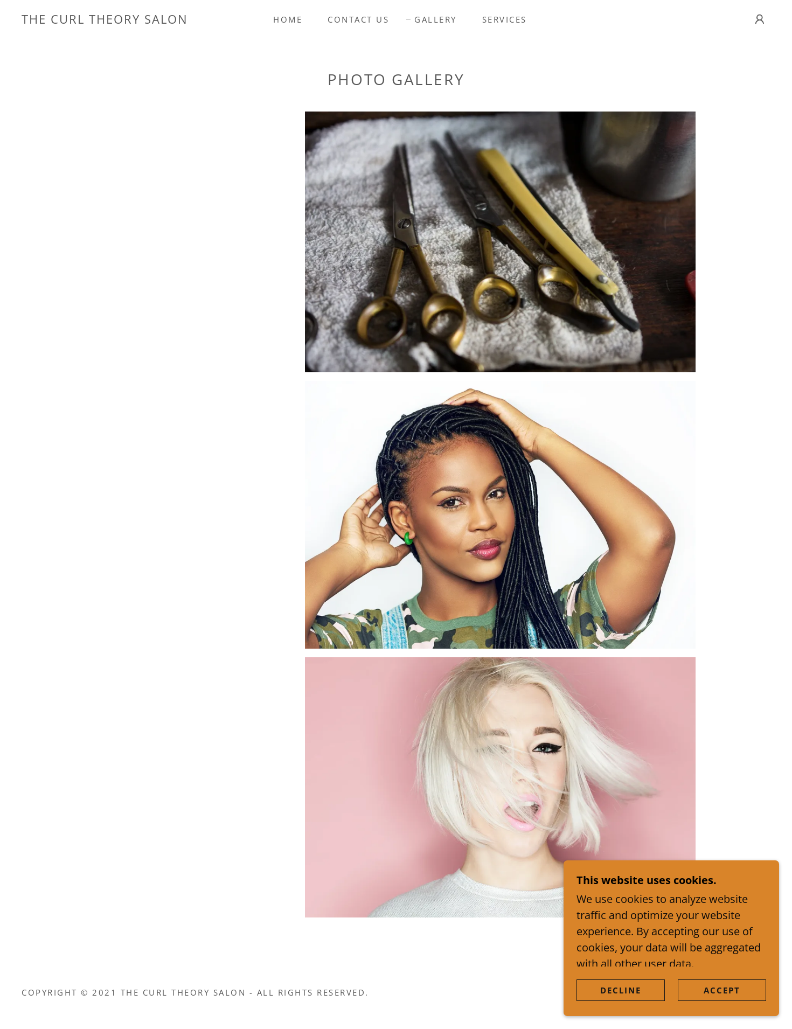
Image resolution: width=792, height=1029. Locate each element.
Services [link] (504, 19)
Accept (722, 1005)
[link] (105, 19)
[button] (759, 19)
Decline (620, 1005)
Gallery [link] (435, 19)
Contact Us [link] (358, 19)
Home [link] (287, 19)
